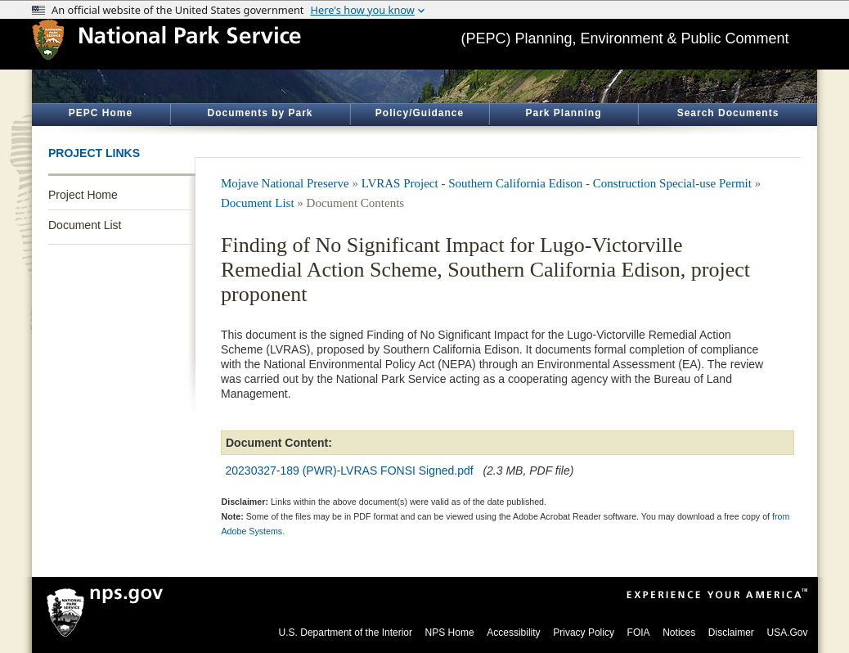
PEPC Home (101, 113)
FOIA (638, 632)
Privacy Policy (583, 632)
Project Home (83, 194)
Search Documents (728, 113)
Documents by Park (259, 113)
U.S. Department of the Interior (345, 632)
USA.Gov (786, 632)
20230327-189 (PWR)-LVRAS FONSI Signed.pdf (350, 470)
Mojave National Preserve (285, 183)
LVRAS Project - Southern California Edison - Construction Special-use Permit (557, 183)
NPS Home (449, 632)
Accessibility (513, 632)
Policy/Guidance (419, 113)
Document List (84, 225)
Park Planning (563, 113)
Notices (679, 632)
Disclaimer (731, 632)
